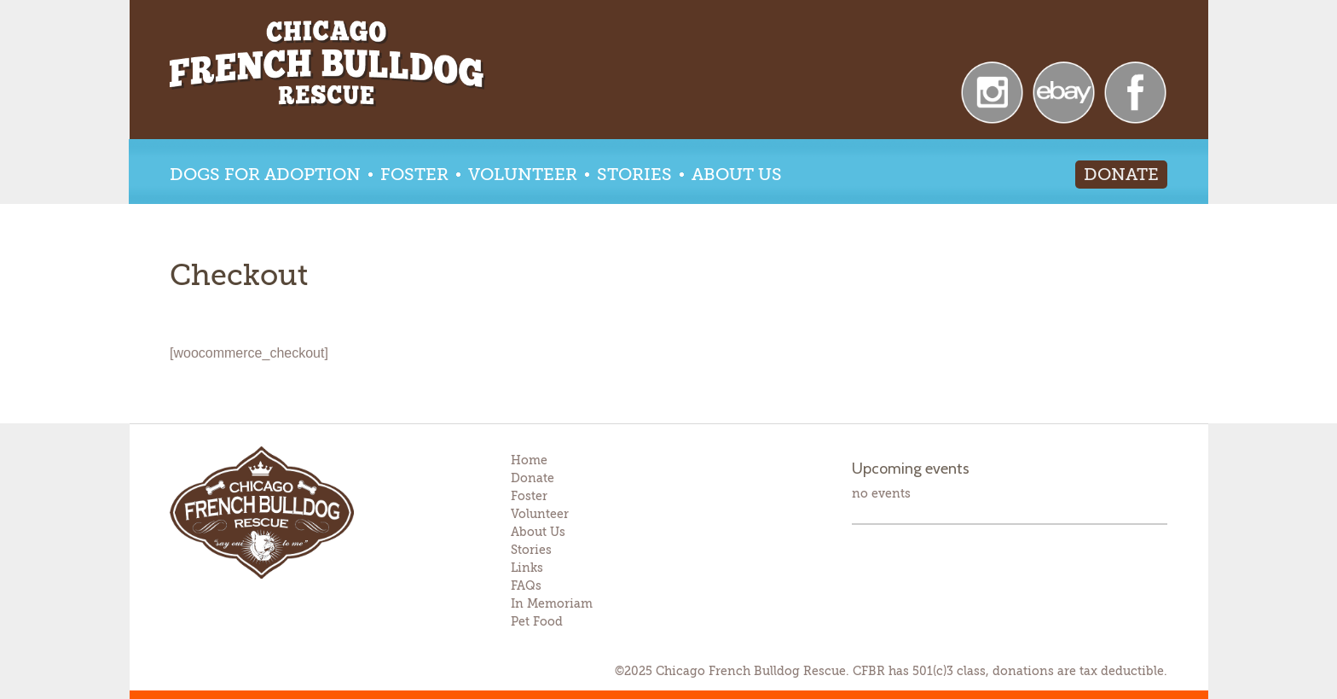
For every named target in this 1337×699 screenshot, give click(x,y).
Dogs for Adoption (265, 174)
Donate (1121, 174)
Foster (414, 174)
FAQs (526, 585)
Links (527, 567)
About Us (737, 174)
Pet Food (537, 621)
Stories (634, 174)
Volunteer (522, 174)
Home (529, 460)
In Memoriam (552, 603)
